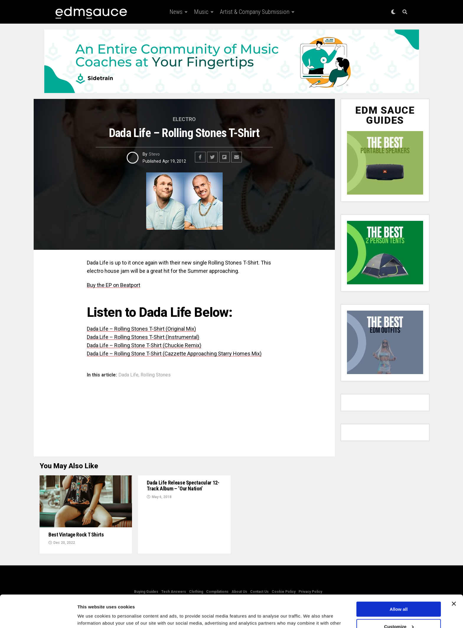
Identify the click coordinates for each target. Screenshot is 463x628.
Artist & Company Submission (254, 11)
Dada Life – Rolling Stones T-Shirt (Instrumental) (143, 337)
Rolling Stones (156, 375)
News (175, 11)
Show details (91, 616)
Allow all (399, 578)
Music (201, 11)
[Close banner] (454, 573)
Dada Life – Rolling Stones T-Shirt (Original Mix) (141, 329)
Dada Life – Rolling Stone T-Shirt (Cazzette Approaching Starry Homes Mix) (174, 353)
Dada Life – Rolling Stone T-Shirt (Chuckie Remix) (144, 345)
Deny (398, 613)
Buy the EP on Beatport (113, 285)
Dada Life (128, 375)
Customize (399, 596)
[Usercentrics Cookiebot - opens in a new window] (38, 616)
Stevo (154, 154)
